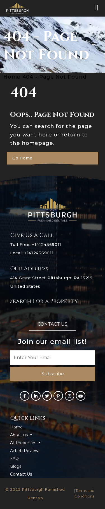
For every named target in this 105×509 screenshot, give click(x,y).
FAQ (14, 458)
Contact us (52, 324)
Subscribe (52, 373)
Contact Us (21, 474)
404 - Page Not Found (54, 77)
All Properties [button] (23, 442)
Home (16, 427)
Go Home (22, 158)
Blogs (15, 466)
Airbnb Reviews (25, 450)
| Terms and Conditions (84, 493)
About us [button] (19, 434)
